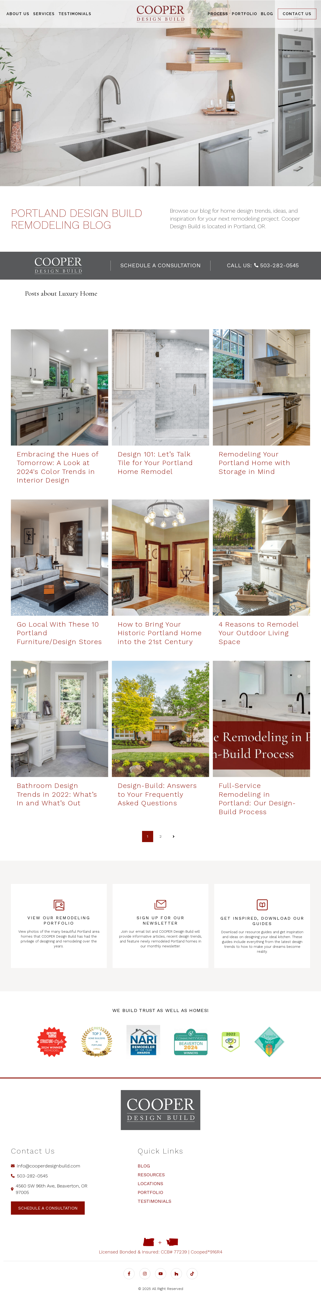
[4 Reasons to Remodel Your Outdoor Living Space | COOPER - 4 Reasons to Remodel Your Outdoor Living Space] (261, 557)
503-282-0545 (276, 265)
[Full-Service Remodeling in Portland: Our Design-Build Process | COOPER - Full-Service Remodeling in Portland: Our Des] (261, 719)
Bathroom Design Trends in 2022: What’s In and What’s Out (57, 794)
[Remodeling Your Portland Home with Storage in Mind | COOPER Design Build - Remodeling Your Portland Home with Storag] (261, 387)
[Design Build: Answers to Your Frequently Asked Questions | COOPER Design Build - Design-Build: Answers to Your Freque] (160, 719)
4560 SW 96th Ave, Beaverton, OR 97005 (49, 1189)
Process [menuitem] (218, 14)
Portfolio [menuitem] (244, 14)
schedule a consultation (160, 265)
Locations (150, 1183)
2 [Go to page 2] (160, 836)
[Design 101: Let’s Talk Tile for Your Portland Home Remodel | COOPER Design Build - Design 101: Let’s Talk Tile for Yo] (160, 387)
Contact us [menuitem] (297, 14)
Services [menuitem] (44, 14)
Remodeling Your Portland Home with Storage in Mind (254, 463)
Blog (144, 1166)
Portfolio (150, 1192)
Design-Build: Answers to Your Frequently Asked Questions (157, 794)
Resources (151, 1174)
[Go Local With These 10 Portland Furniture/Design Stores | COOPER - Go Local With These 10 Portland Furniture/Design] (59, 557)
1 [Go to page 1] (147, 836)
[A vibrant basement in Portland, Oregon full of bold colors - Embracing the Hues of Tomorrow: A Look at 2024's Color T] (59, 387)
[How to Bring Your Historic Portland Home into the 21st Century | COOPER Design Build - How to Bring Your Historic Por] (160, 557)
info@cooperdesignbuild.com (45, 1166)
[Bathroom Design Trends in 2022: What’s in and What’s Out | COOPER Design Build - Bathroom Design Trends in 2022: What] (59, 719)
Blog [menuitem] (267, 14)
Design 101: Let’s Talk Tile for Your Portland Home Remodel (155, 463)
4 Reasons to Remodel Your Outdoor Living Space (259, 633)
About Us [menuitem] (17, 14)
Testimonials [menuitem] (74, 14)
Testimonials (154, 1201)
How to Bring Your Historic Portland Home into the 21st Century (160, 633)
